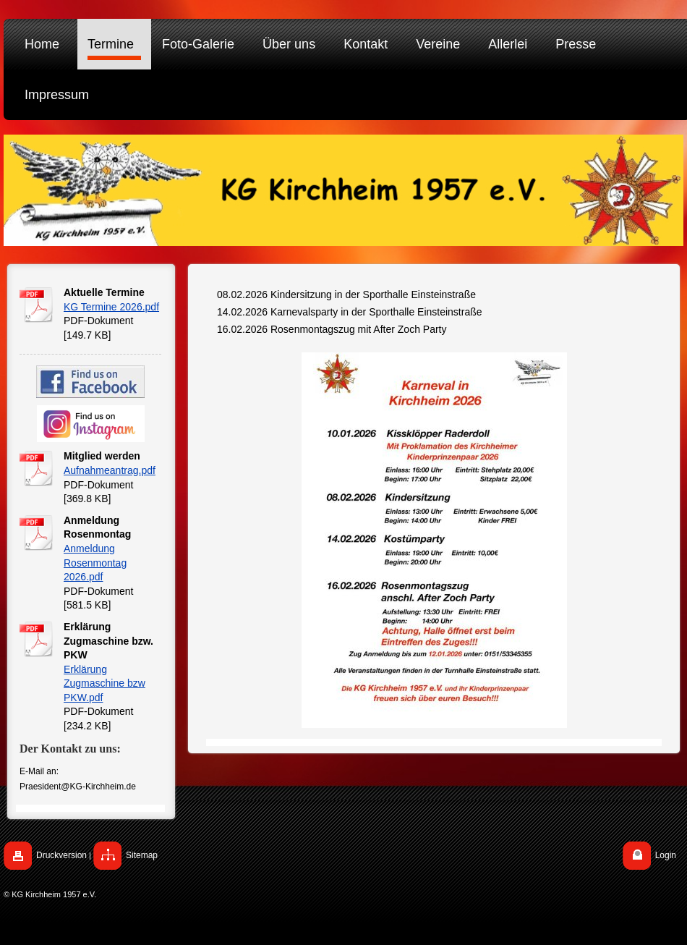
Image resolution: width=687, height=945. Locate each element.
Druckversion (61, 855)
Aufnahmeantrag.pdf (109, 470)
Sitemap (142, 855)
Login (665, 855)
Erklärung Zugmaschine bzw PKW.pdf (104, 683)
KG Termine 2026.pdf (111, 307)
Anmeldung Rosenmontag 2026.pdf (95, 562)
